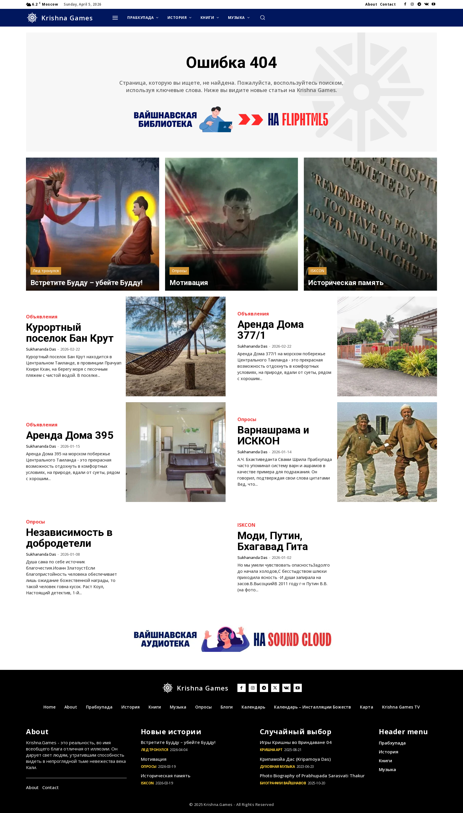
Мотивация (154, 759)
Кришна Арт (271, 749)
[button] (262, 17)
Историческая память (165, 775)
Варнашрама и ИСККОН (273, 435)
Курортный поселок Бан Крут (70, 332)
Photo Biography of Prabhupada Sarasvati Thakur (312, 775)
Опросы (179, 270)
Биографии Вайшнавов (283, 783)
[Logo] (59, 18)
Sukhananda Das (41, 348)
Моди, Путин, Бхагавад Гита (272, 541)
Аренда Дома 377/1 (271, 329)
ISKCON (317, 270)
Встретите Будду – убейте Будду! (178, 742)
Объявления (42, 317)
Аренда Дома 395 (70, 435)
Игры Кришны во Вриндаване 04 (296, 742)
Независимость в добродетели (69, 537)
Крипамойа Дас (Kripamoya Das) (295, 759)
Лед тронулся (46, 270)
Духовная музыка (277, 766)
